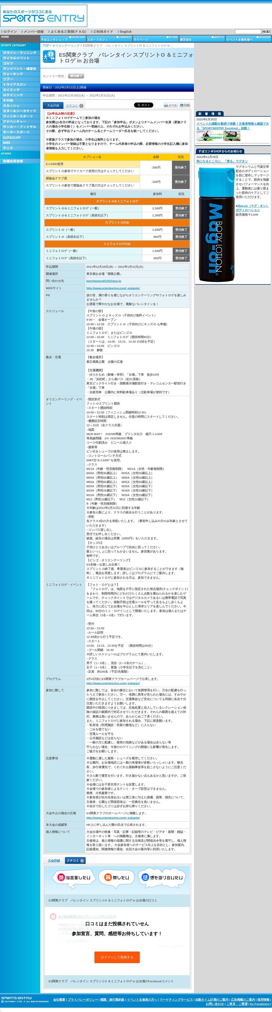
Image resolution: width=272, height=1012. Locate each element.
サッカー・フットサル (20, 127)
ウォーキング (20, 74)
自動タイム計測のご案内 (211, 999)
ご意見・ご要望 (237, 1003)
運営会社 (202, 39)
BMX (20, 143)
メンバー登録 (34, 31)
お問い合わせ (215, 1003)
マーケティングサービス (176, 999)
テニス (20, 148)
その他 (20, 100)
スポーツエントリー (43, 15)
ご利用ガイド (104, 31)
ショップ (63, 39)
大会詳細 (54, 860)
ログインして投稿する (117, 957)
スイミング (20, 90)
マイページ (156, 39)
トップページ (20, 39)
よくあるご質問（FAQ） (69, 31)
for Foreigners (259, 1003)
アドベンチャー (20, 121)
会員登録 (20, 161)
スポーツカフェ (110, 39)
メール (172, 105)
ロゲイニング (20, 95)
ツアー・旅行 (20, 79)
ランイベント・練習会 (20, 69)
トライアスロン (20, 84)
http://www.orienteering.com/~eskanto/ (113, 288)
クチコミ (74, 105)
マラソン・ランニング (20, 53)
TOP (46, 45)
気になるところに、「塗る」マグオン (222, 161)
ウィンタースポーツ (20, 116)
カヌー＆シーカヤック (20, 111)
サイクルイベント (20, 58)
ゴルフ (20, 63)
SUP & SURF (20, 137)
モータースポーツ (20, 132)
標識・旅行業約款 (112, 999)
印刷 (187, 105)
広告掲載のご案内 (243, 999)
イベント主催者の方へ (142, 999)
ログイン (11, 31)
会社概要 (59, 999)
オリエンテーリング (66, 45)
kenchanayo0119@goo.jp (103, 280)
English (128, 31)
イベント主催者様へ (249, 39)
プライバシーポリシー (83, 999)
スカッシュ (20, 106)
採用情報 (263, 999)
